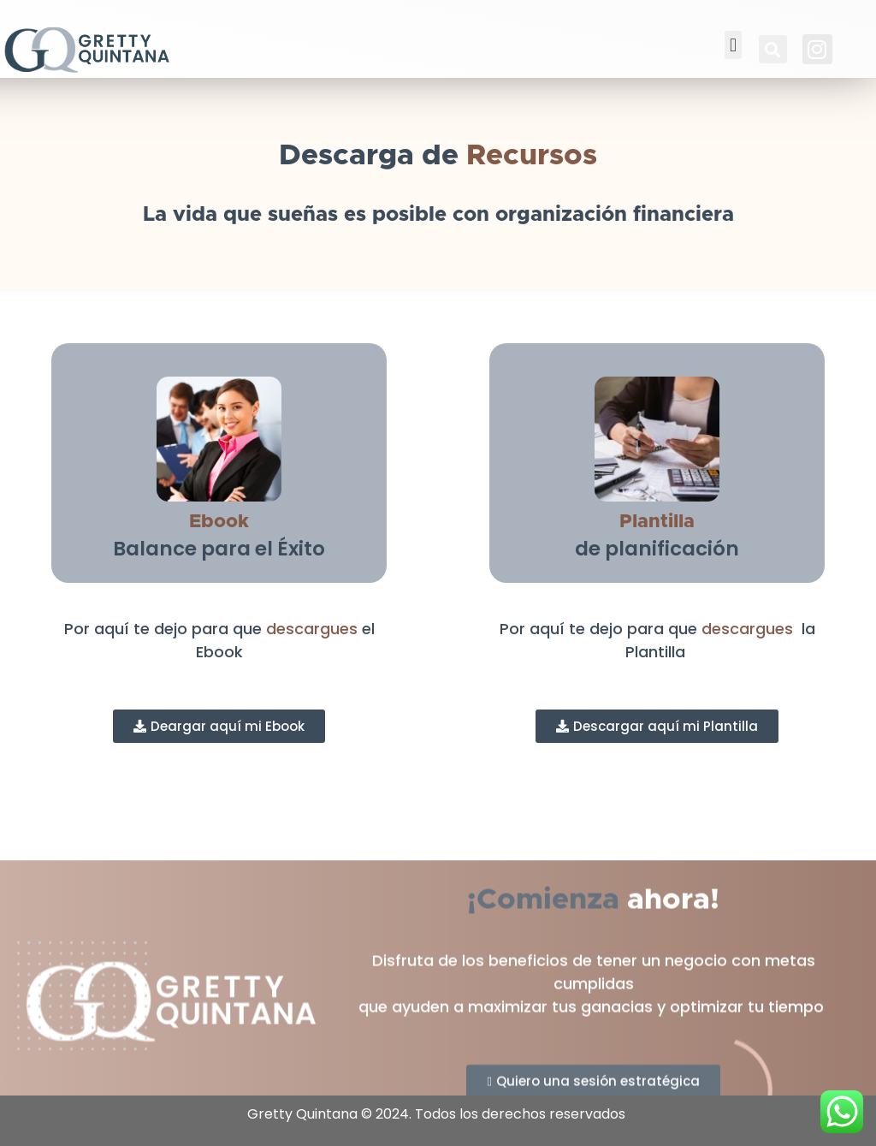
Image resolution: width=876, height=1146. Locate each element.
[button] (733, 45)
